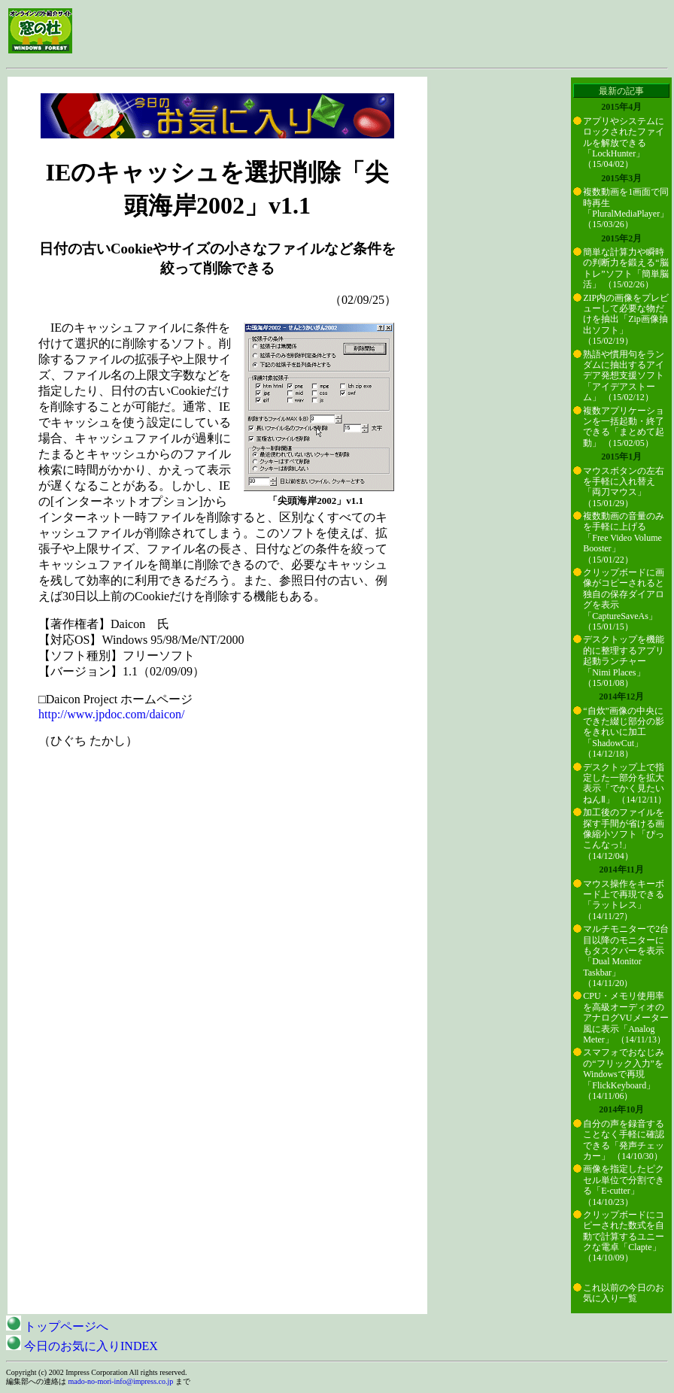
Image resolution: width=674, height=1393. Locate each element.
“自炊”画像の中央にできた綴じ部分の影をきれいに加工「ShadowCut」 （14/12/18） (623, 733)
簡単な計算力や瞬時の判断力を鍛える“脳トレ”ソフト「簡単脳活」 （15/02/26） (625, 268)
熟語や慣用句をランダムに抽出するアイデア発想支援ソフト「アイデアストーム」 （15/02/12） (623, 376)
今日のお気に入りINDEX (82, 1346)
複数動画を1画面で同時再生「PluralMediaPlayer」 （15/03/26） (626, 208)
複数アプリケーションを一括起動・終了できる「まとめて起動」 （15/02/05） (623, 426)
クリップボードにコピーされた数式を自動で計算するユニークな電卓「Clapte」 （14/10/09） (623, 1236)
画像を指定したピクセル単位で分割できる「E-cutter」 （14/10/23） (623, 1185)
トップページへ (57, 1326)
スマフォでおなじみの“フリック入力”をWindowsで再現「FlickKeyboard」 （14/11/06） (623, 1074)
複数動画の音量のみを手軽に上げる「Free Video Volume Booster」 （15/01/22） (623, 538)
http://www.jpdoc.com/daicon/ (111, 714)
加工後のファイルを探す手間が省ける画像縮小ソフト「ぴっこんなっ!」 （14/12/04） (623, 834)
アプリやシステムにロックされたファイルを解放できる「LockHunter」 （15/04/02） (623, 143)
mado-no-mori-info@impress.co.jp (121, 1381)
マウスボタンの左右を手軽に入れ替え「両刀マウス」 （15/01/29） (623, 487)
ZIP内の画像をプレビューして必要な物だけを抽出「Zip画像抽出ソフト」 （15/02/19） (626, 320)
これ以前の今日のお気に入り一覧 (623, 1292)
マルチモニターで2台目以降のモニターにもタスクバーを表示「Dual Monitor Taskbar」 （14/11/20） (626, 956)
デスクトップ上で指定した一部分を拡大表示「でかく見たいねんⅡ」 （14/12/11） (624, 783)
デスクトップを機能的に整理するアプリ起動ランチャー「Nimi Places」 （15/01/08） (623, 661)
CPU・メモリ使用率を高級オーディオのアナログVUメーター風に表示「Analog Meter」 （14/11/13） (625, 1018)
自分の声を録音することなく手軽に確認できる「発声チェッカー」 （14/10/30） (623, 1139)
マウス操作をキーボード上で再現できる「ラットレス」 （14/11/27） (623, 900)
